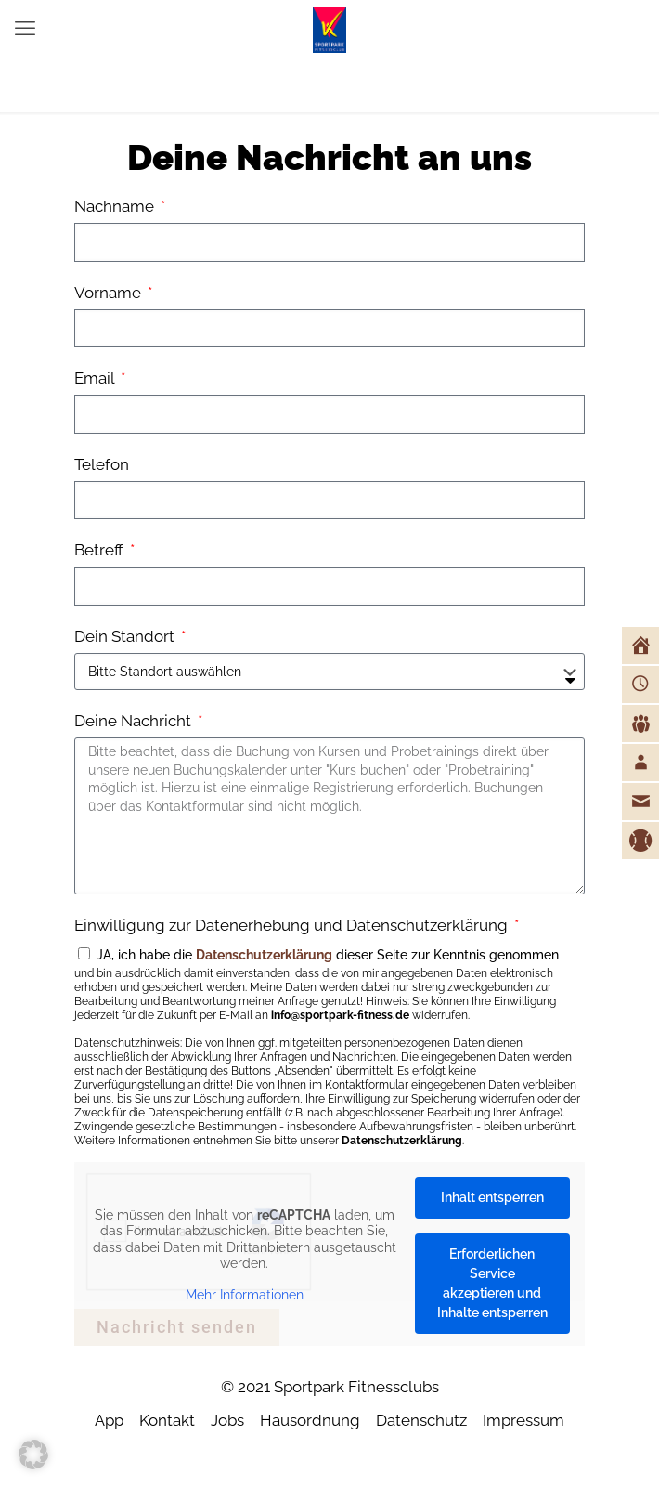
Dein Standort (126, 636)
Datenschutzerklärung (264, 954)
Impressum (523, 1420)
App (109, 1420)
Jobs (227, 1420)
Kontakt (167, 1420)
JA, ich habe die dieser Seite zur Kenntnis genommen (329, 1047)
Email (96, 378)
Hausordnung (310, 1420)
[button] (33, 1454)
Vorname (109, 292)
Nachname (116, 206)
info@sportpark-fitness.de (340, 1015)
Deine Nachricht (134, 720)
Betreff (100, 550)
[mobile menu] (25, 28)
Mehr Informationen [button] (245, 1293)
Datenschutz (421, 1420)
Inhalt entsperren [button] (492, 1197)
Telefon (101, 464)
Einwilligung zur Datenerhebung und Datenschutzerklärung (292, 925)
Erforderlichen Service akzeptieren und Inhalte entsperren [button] (492, 1283)
